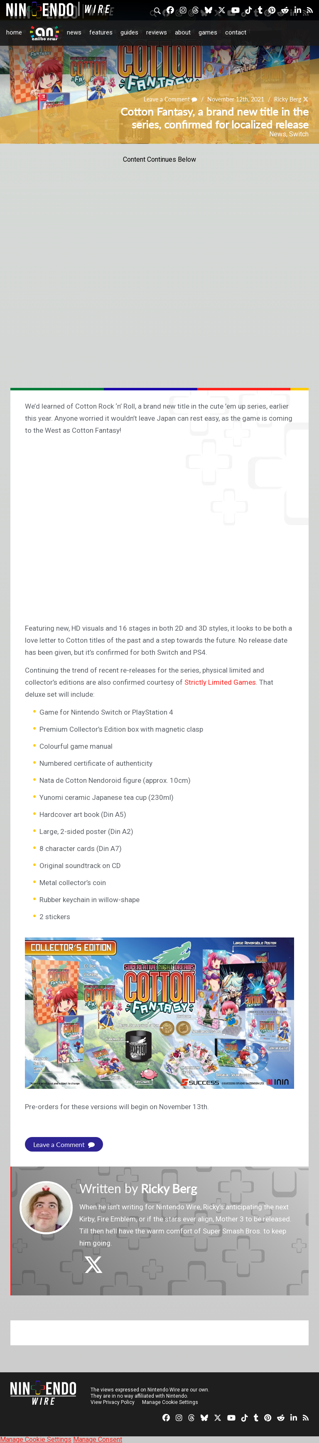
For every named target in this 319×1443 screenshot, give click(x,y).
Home (14, 32)
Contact (235, 32)
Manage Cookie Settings (170, 1402)
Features (101, 32)
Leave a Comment (170, 99)
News (74, 32)
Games (208, 32)
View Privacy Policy (113, 1402)
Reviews (156, 32)
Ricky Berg (287, 99)
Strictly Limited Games (220, 682)
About (183, 32)
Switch (299, 134)
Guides (129, 32)
